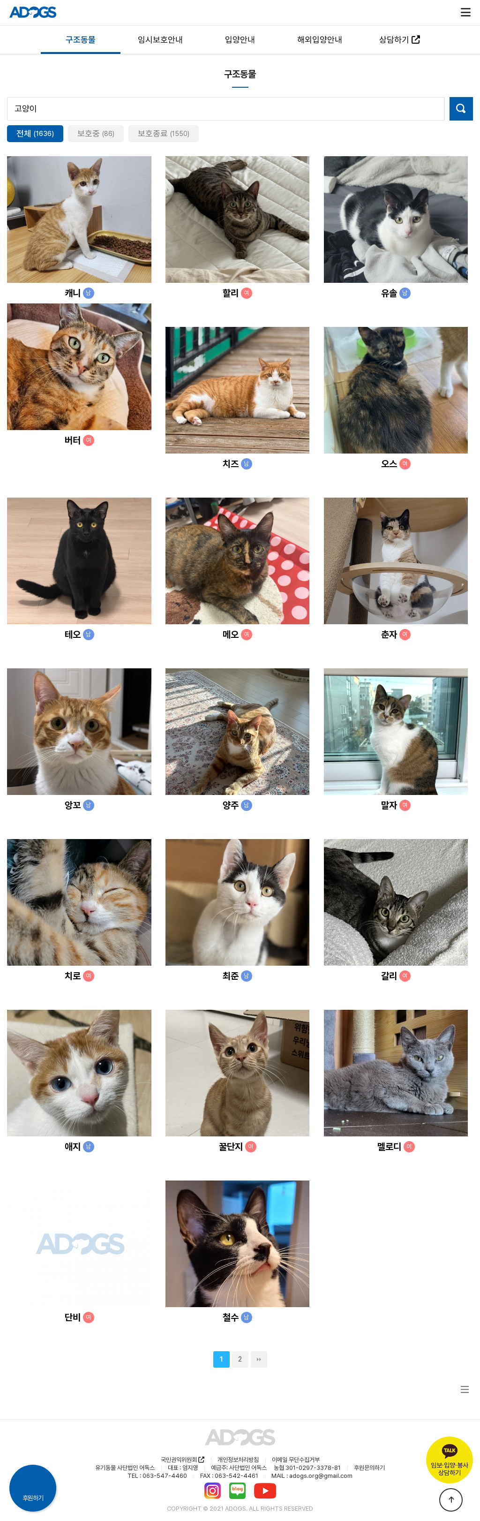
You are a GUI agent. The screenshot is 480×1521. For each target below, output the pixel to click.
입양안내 (240, 40)
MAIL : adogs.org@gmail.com (311, 1475)
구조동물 (81, 40)
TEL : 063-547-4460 (157, 1475)
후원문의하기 (369, 1467)
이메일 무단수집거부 (296, 1459)
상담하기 (399, 40)
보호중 (95, 133)
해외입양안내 (319, 40)
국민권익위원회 (182, 1459)
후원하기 (32, 1498)
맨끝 (259, 1359)
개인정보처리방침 (238, 1459)
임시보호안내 (160, 40)
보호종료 (163, 133)
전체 (35, 133)
